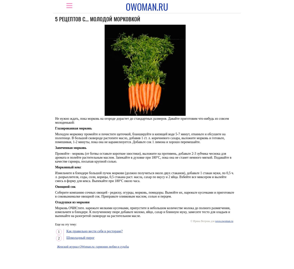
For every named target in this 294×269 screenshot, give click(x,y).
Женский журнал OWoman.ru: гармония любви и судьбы (93, 246)
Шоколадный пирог (80, 238)
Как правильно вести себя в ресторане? (94, 231)
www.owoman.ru (224, 221)
